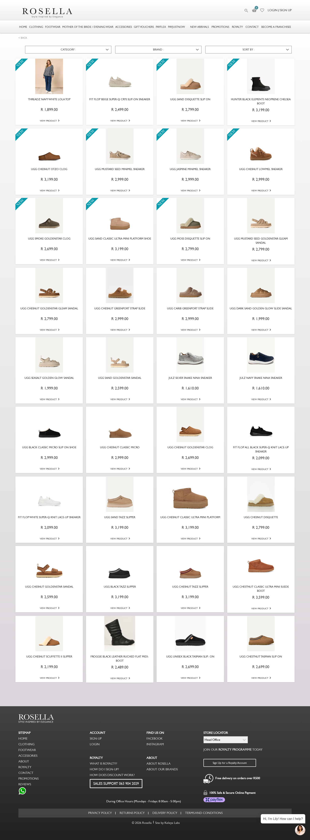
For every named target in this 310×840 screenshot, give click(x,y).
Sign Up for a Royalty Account (230, 762)
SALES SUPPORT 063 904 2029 (116, 784)
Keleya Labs (172, 823)
